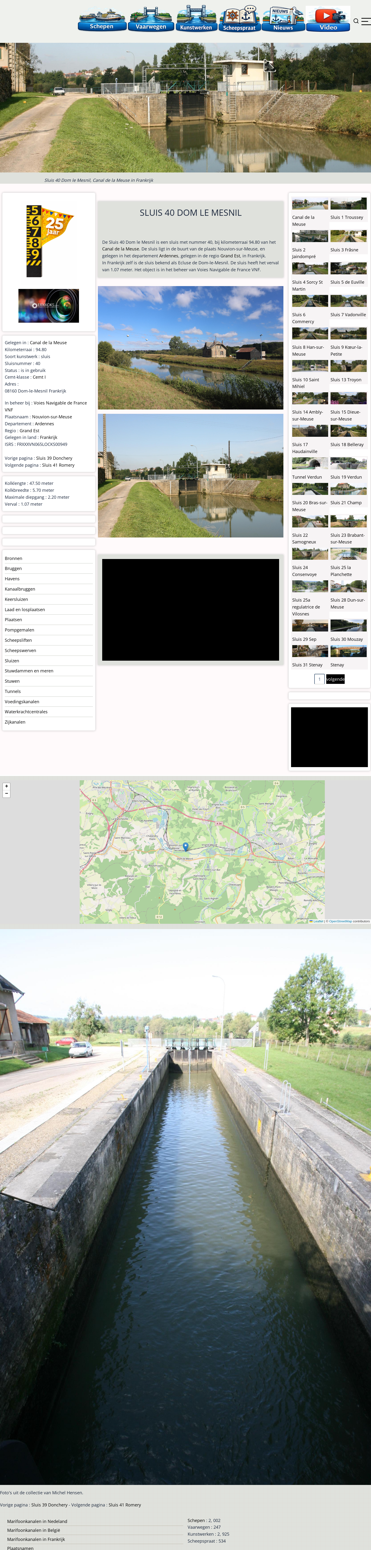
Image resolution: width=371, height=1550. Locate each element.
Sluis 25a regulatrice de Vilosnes (306, 607)
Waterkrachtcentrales (26, 711)
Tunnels (13, 691)
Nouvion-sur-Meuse (52, 417)
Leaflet (316, 921)
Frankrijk (48, 437)
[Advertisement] (188, 610)
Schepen (196, 1520)
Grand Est (230, 256)
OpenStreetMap (340, 921)
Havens (12, 578)
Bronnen (13, 558)
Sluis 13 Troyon (346, 379)
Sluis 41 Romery (58, 465)
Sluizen (12, 661)
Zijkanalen (15, 722)
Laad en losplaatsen (25, 609)
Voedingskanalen (22, 701)
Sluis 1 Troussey (347, 217)
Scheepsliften (18, 640)
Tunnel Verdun (307, 477)
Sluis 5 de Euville (347, 282)
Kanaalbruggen (20, 589)
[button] (186, 847)
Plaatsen (13, 619)
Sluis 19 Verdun (346, 477)
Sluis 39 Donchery (54, 458)
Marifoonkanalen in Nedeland (37, 1521)
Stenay (337, 665)
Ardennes (168, 256)
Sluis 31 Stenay (307, 665)
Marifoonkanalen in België (33, 1530)
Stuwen (12, 681)
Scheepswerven (20, 650)
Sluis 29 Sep (304, 639)
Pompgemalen (19, 630)
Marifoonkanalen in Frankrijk (36, 1539)
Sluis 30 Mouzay (347, 639)
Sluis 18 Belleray (347, 444)
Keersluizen (16, 599)
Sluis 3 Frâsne (344, 250)
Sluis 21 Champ (346, 502)
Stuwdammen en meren (29, 671)
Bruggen (13, 568)
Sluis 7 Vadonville (348, 314)
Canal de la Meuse (120, 249)
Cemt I (39, 377)
